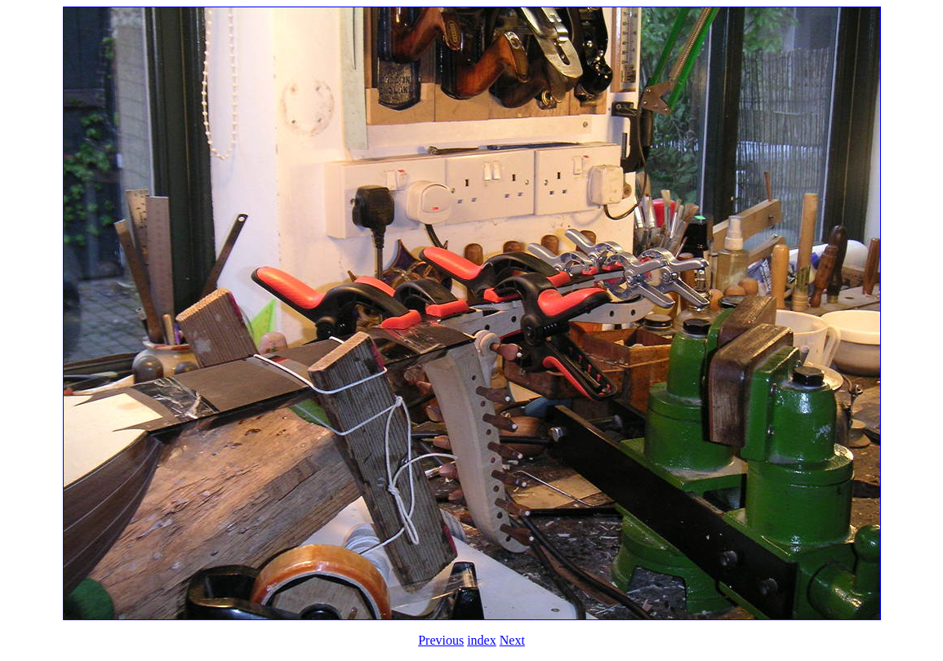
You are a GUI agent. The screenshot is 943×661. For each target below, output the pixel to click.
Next (512, 640)
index (481, 640)
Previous (441, 640)
